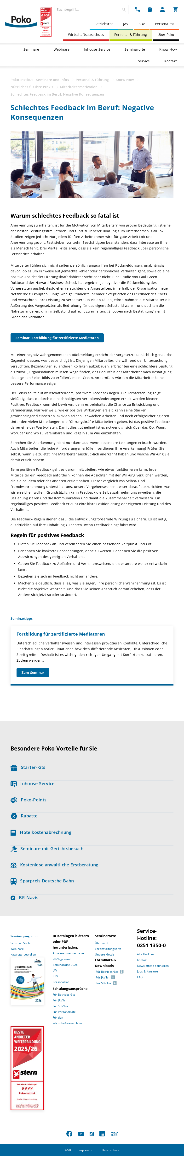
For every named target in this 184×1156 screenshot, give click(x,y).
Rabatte (24, 816)
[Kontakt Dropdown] (137, 9)
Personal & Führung (130, 34)
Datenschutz (110, 1150)
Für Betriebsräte (64, 995)
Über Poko (165, 34)
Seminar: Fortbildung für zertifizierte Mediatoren (57, 337)
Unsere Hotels (105, 954)
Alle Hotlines (146, 954)
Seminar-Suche (21, 943)
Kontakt (170, 61)
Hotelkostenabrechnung (41, 832)
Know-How (168, 49)
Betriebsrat (103, 24)
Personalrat (164, 24)
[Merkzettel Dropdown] (150, 9)
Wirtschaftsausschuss (86, 34)
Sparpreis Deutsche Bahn (42, 881)
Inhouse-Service (97, 49)
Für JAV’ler (60, 1000)
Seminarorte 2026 (65, 965)
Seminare (31, 49)
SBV (142, 24)
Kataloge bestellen (23, 954)
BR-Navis (24, 897)
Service (144, 61)
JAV (125, 24)
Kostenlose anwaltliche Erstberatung (54, 865)
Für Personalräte (64, 1012)
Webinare (62, 49)
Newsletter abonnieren (153, 966)
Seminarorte (135, 49)
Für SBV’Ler (60, 1006)
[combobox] (91, 9)
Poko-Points (28, 800)
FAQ (140, 977)
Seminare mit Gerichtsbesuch (47, 848)
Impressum (86, 1150)
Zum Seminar (33, 672)
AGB (68, 1150)
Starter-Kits (28, 767)
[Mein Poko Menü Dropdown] (162, 9)
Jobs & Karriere (147, 971)
